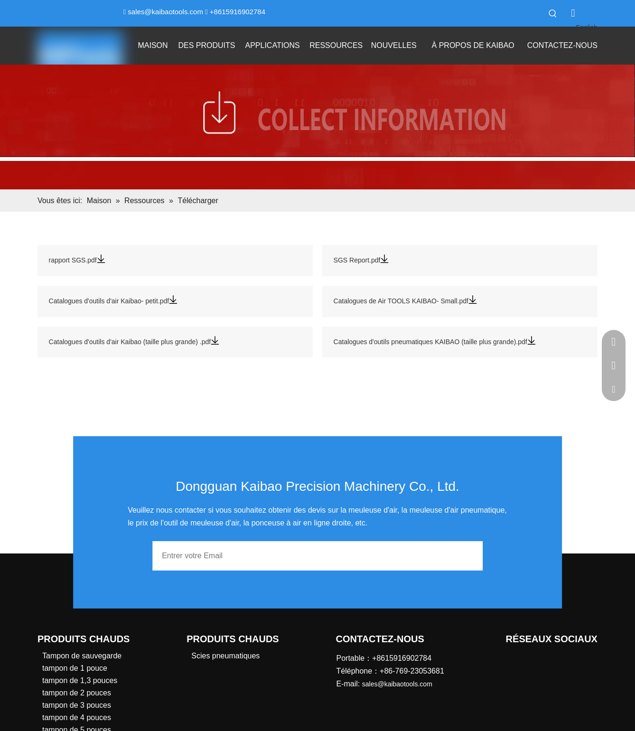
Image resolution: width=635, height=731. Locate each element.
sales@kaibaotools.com (165, 12)
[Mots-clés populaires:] (552, 13)
